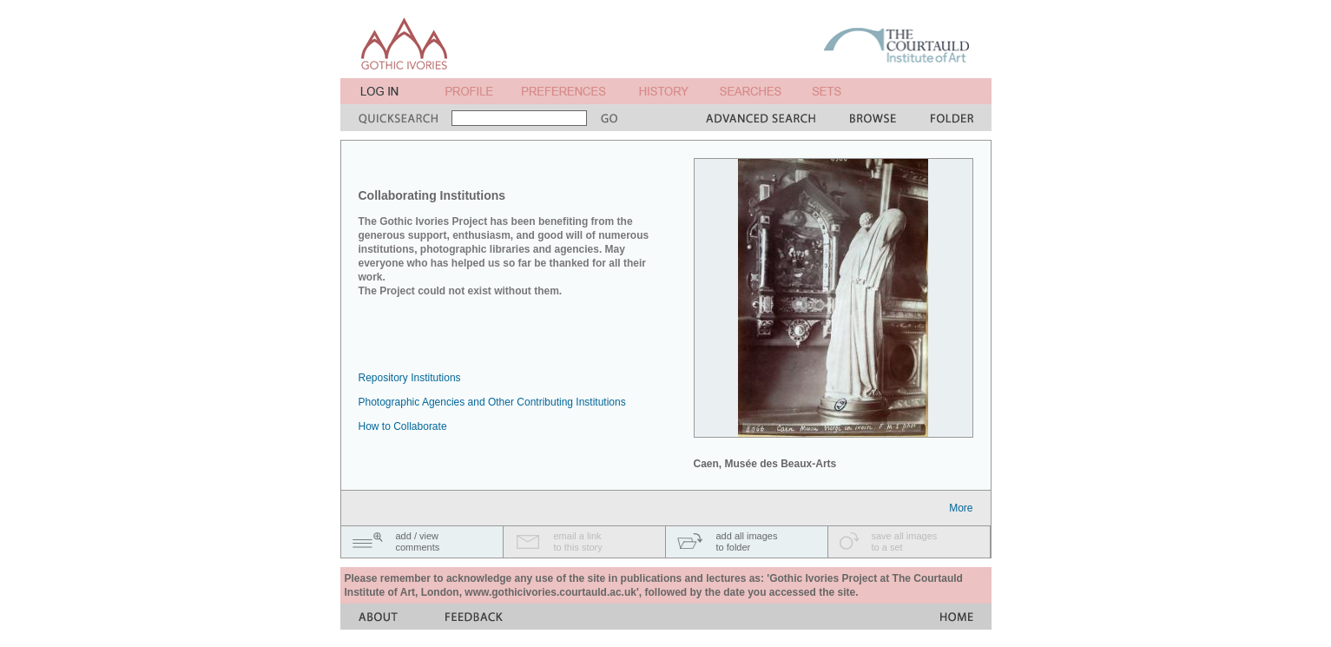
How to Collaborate (403, 426)
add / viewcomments (418, 541)
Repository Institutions (410, 378)
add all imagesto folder (747, 541)
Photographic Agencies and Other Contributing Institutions (492, 402)
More (960, 508)
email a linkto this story (578, 541)
